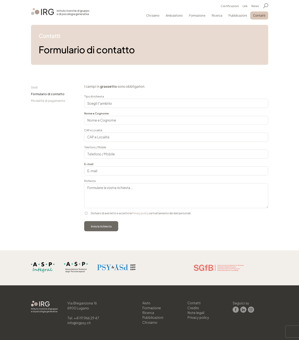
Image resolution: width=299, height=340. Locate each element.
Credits (193, 307)
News (255, 5)
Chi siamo (153, 15)
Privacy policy (140, 213)
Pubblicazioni (237, 15)
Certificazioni (230, 5)
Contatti (259, 15)
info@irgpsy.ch (79, 322)
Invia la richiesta (101, 226)
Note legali (196, 312)
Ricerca (217, 15)
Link (245, 5)
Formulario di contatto (47, 94)
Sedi (34, 87)
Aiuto (146, 302)
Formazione (197, 15)
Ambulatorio (174, 15)
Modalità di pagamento (48, 101)
